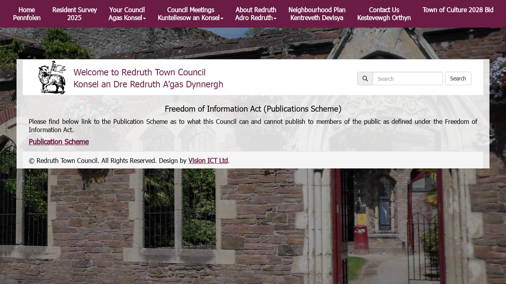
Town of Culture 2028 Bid (458, 10)
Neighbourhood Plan (316, 14)
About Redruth (256, 14)
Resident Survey (74, 14)
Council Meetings (190, 14)
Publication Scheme (59, 141)
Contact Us (384, 14)
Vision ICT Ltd (208, 160)
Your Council (127, 14)
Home (27, 14)
